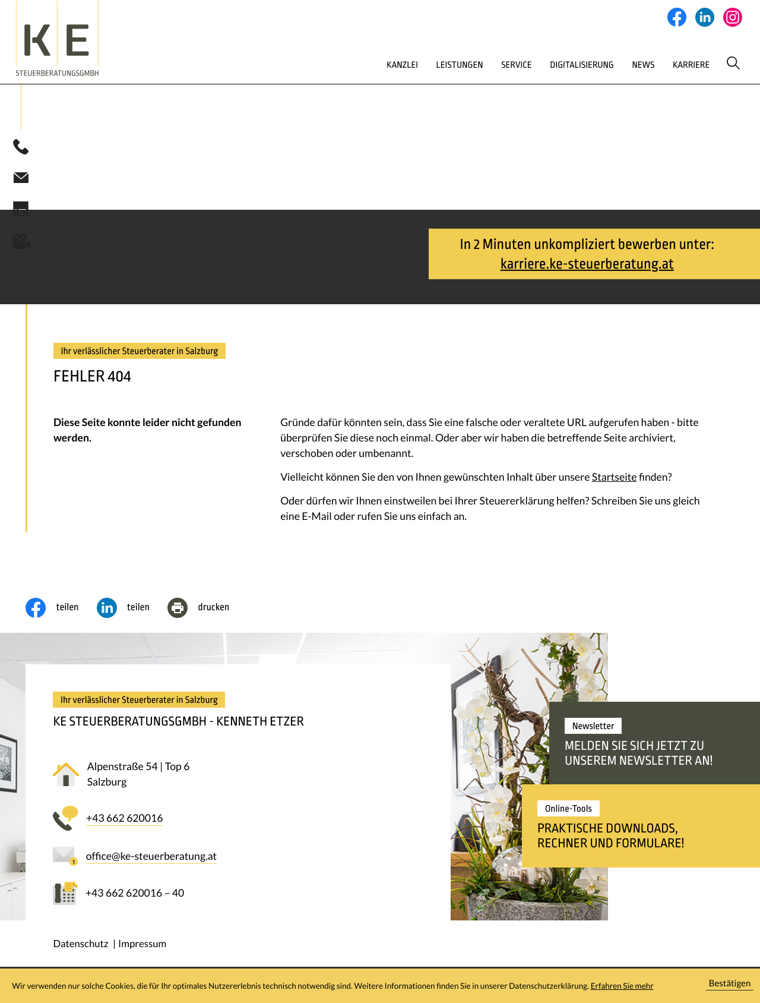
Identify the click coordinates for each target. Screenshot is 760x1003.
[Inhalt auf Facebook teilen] (61, 611)
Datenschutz (80, 946)
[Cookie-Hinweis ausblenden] (729, 986)
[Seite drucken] (207, 611)
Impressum (142, 946)
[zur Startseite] (83, 38)
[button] (21, 150)
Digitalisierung (543, 64)
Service (471, 64)
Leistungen (409, 64)
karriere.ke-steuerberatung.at (587, 266)
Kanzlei (347, 64)
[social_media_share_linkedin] (132, 611)
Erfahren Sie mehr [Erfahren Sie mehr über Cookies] (622, 986)
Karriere (662, 64)
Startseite (614, 480)
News (609, 64)
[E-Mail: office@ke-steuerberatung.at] (21, 180)
